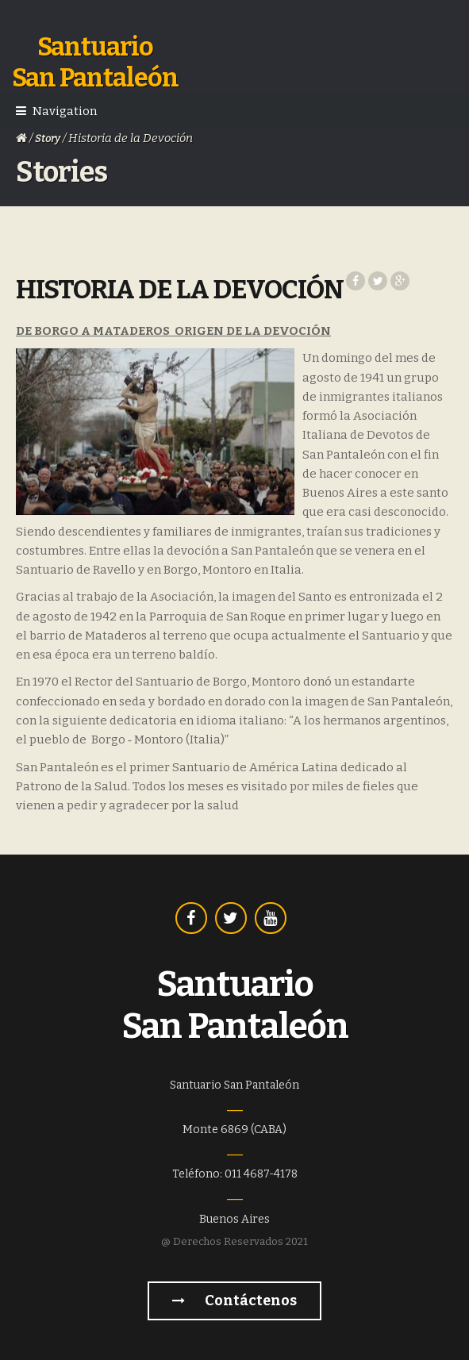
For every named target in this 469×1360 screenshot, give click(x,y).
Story (47, 138)
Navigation (65, 111)
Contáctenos (234, 1300)
